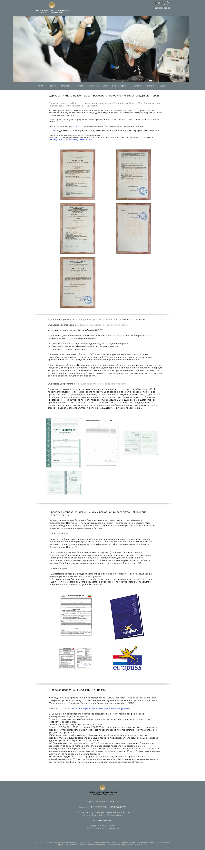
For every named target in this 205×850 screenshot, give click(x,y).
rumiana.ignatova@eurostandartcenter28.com (106, 812)
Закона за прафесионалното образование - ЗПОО (86, 697)
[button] (169, 52)
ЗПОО (65, 708)
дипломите (87, 113)
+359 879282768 (98, 807)
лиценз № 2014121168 (133, 126)
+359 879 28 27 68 (162, 8)
